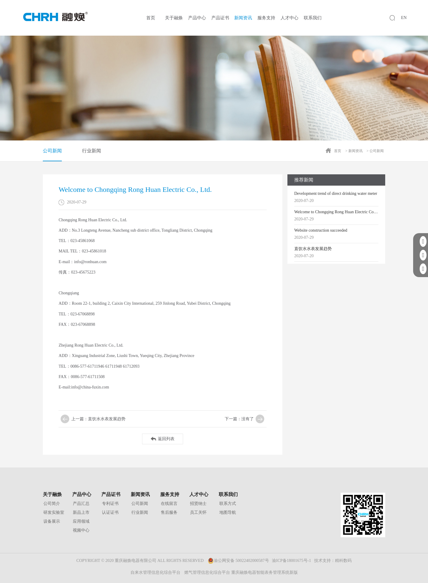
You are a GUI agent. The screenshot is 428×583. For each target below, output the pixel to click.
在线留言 (169, 503)
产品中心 (197, 17)
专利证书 (110, 503)
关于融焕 (174, 17)
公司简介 (51, 503)
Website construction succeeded (320, 230)
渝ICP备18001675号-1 (291, 560)
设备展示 (51, 521)
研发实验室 (53, 512)
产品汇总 (81, 503)
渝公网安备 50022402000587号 (238, 561)
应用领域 (81, 521)
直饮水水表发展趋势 (313, 249)
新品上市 (81, 512)
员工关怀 (198, 512)
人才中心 (289, 17)
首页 (150, 17)
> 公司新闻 (375, 151)
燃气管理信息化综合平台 (207, 572)
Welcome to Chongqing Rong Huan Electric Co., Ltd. (336, 212)
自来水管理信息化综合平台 (155, 572)
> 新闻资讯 (354, 151)
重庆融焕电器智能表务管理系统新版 (264, 572)
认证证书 (110, 512)
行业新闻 (91, 150)
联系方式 (227, 503)
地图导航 (227, 512)
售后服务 (169, 512)
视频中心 (81, 530)
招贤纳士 (198, 503)
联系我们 (313, 17)
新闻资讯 (243, 17)
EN (404, 17)
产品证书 (220, 17)
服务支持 (266, 17)
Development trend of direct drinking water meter (335, 193)
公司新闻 (52, 154)
